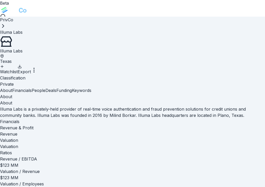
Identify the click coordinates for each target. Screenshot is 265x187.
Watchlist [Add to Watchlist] (9, 69)
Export (24, 69)
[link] (11, 32)
